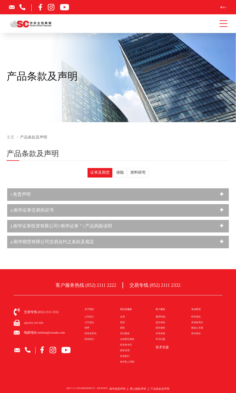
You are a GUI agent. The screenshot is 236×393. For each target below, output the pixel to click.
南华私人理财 (127, 361)
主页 (10, 137)
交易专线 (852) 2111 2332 (151, 284)
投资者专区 (126, 344)
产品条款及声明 (154, 390)
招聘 (87, 327)
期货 (122, 321)
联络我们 (89, 338)
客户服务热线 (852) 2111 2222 (89, 284)
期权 (122, 327)
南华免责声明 (123, 390)
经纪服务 (125, 333)
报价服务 (160, 327)
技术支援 (160, 346)
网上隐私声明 (138, 390)
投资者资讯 (90, 333)
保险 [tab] (120, 173)
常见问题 (160, 338)
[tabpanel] (118, 218)
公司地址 (89, 321)
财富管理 (125, 350)
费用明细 (160, 316)
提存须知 (160, 321)
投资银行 (125, 355)
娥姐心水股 (197, 327)
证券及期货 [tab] (101, 173)
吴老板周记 (197, 321)
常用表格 (160, 333)
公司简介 (89, 316)
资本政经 (196, 333)
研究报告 (196, 316)
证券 (122, 316)
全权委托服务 (127, 338)
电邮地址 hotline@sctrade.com (38, 331)
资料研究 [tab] (137, 173)
